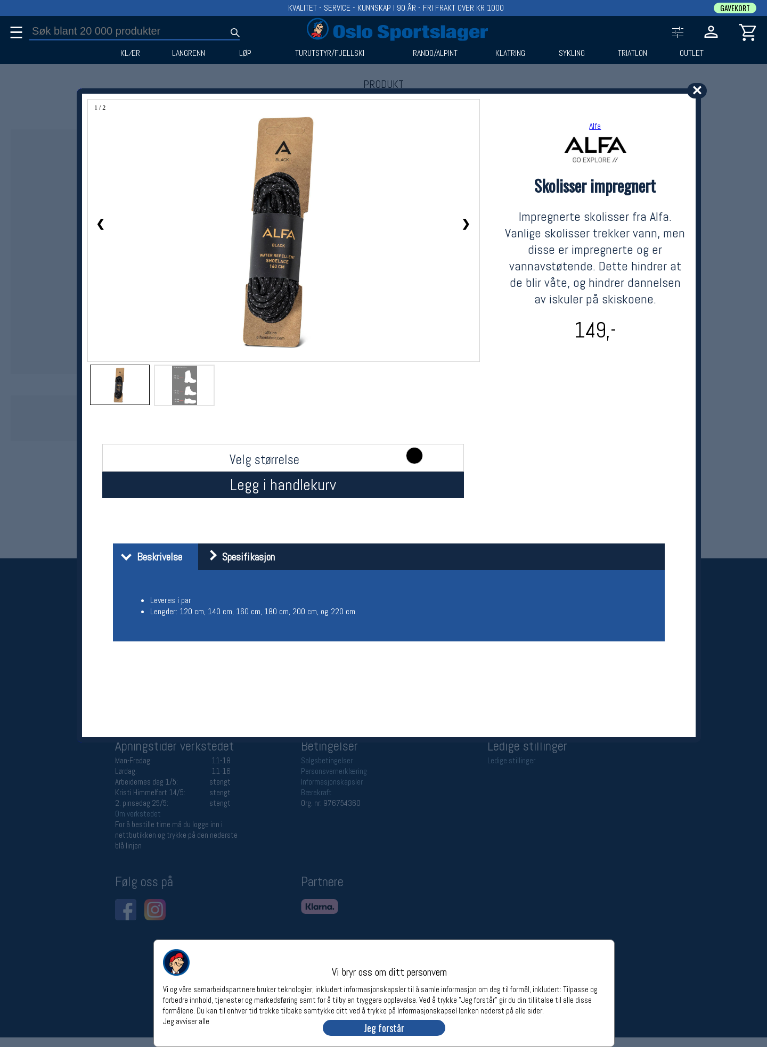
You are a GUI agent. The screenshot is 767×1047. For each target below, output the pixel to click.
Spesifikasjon (238, 557)
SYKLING (572, 53)
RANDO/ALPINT (435, 53)
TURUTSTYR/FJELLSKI (329, 53)
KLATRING (510, 53)
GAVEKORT (735, 8)
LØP (245, 53)
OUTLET (692, 53)
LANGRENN (188, 53)
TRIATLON (632, 53)
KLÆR (130, 53)
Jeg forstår (384, 1028)
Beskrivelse (149, 557)
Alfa (595, 125)
